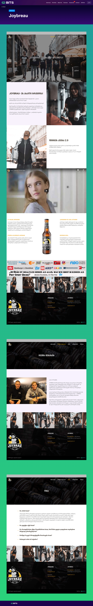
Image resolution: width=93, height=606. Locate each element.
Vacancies (71, 2)
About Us (60, 2)
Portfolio (54, 2)
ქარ (89, 2)
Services (48, 2)
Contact (78, 2)
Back (4, 6)
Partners (65, 2)
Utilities (83, 2)
